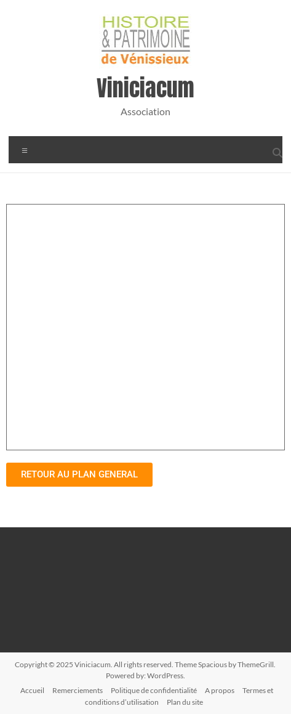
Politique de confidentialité (154, 690)
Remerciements (77, 690)
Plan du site (185, 702)
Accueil (32, 690)
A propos (219, 690)
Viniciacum (145, 88)
